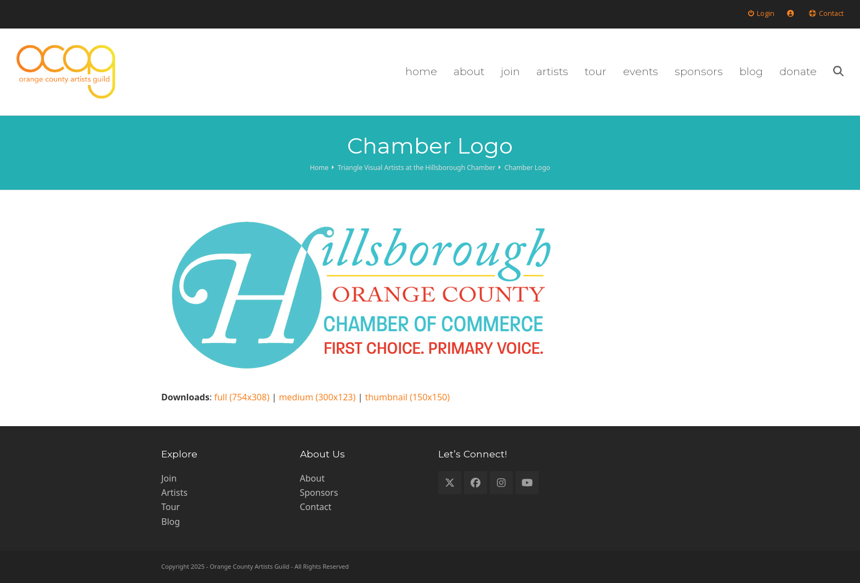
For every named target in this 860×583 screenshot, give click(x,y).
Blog (170, 522)
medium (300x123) (317, 397)
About (312, 478)
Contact (316, 507)
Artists (174, 492)
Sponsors (319, 492)
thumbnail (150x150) (407, 397)
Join (169, 478)
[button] (838, 72)
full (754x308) (241, 397)
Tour (170, 507)
